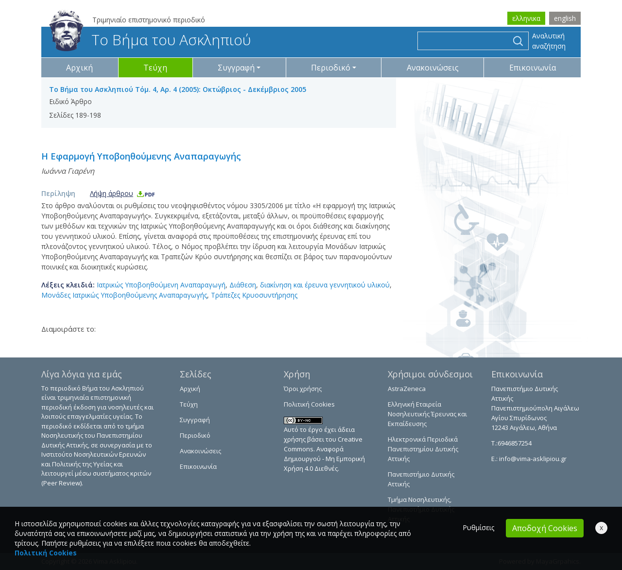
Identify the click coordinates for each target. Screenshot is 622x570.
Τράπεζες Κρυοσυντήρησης (254, 295)
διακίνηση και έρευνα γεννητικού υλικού (325, 284)
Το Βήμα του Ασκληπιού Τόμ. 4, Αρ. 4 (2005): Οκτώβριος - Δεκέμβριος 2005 (177, 89)
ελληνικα (526, 18)
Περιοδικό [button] (330, 67)
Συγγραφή (195, 419)
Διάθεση (242, 284)
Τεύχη (155, 67)
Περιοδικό (195, 435)
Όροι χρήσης (303, 388)
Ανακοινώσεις (433, 67)
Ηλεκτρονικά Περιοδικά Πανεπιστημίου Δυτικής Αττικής (423, 449)
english (565, 18)
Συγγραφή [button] (236, 67)
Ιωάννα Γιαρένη (67, 171)
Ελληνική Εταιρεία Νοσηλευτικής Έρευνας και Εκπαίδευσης (427, 414)
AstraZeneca (407, 388)
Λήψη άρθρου (123, 193)
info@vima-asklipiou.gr (532, 458)
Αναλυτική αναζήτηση (549, 41)
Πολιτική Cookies (309, 404)
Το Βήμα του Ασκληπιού (150, 40)
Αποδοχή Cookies (544, 528)
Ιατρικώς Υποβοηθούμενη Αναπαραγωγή (161, 284)
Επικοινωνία (532, 67)
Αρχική (79, 67)
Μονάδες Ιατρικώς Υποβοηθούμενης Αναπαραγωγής (124, 295)
